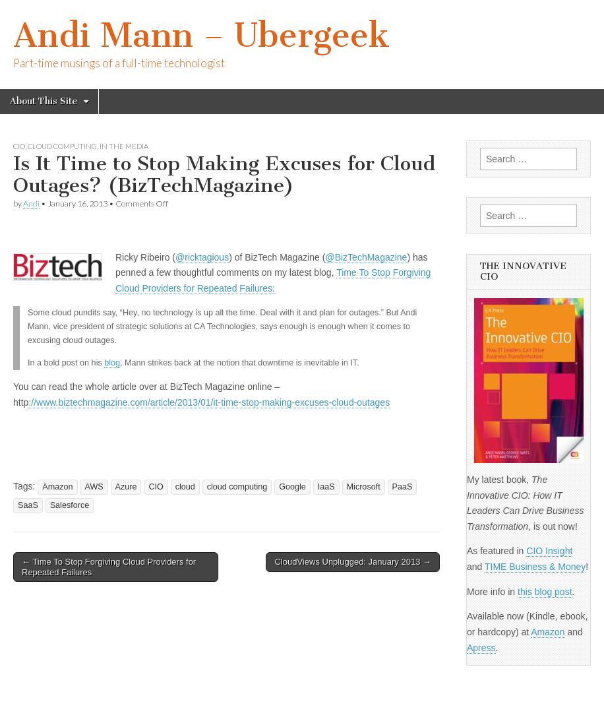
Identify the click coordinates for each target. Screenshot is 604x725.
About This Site (43, 101)
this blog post (545, 591)
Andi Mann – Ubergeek (201, 35)
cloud (185, 486)
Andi (31, 203)
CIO (19, 146)
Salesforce (70, 505)
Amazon (57, 486)
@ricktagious (202, 257)
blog (112, 362)
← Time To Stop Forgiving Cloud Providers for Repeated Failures (109, 567)
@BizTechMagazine (366, 257)
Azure (126, 486)
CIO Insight (549, 551)
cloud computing (62, 146)
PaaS (402, 486)
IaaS (326, 486)
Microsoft (363, 486)
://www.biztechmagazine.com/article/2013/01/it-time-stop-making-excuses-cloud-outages (209, 402)
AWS (93, 486)
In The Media (124, 146)
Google (292, 486)
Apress (481, 648)
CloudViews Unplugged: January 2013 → (352, 562)
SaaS (28, 505)
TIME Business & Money (535, 566)
